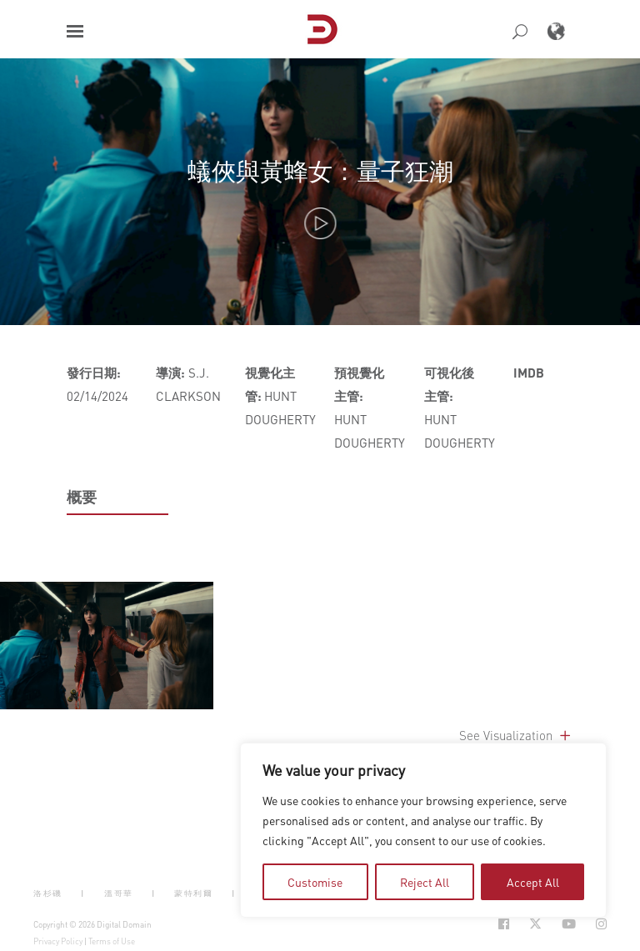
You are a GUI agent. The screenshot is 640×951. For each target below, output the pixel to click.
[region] (423, 830)
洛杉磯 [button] (47, 892)
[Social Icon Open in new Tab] (503, 924)
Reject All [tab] (424, 881)
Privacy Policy (57, 941)
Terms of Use (111, 941)
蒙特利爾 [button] (193, 892)
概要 (82, 496)
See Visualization (516, 735)
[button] (75, 31)
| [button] (83, 892)
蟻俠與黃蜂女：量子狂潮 (320, 170)
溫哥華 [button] (118, 892)
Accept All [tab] (533, 881)
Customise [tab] (315, 881)
